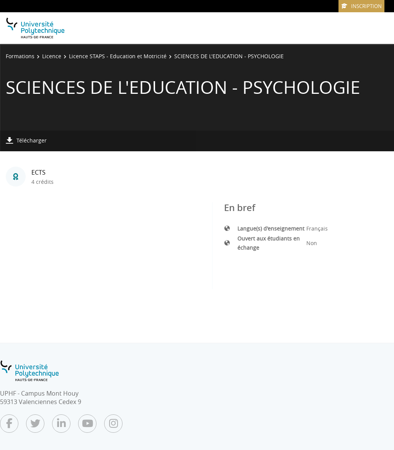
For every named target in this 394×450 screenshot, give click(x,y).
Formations (20, 56)
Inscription (361, 6)
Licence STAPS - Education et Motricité (118, 56)
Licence (51, 56)
